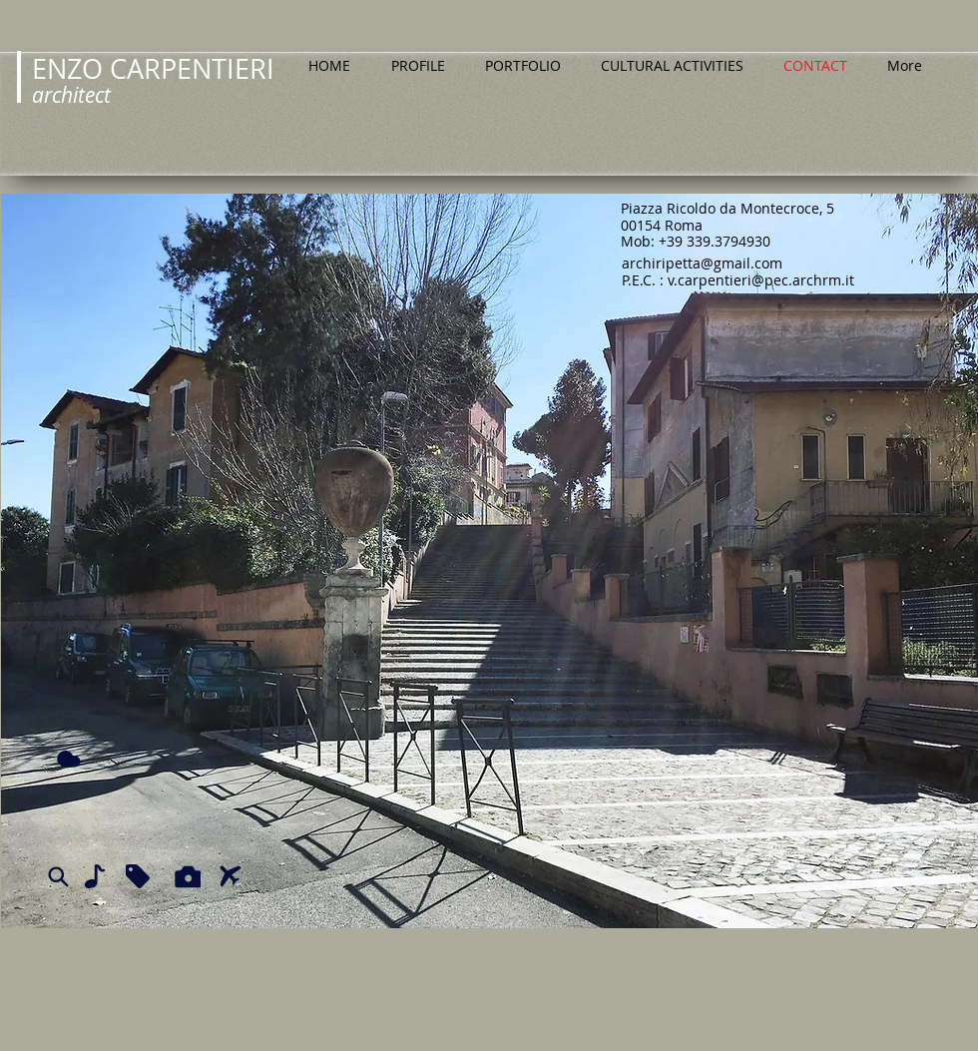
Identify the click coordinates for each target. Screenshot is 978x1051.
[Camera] (188, 876)
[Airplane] (231, 876)
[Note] (95, 876)
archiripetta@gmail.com (702, 263)
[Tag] (138, 876)
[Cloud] (67, 758)
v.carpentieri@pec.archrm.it (761, 279)
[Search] (58, 876)
